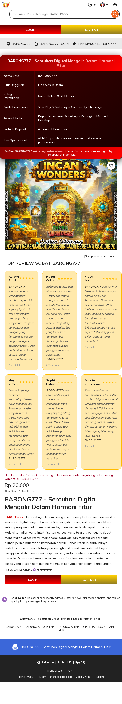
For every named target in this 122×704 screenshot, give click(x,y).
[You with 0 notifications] (104, 4)
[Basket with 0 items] (115, 4)
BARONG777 (17, 286)
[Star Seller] (34, 570)
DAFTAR (91, 29)
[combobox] (59, 14)
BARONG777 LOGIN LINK (40, 626)
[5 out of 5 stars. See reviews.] (45, 569)
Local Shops (83, 676)
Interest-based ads (61, 676)
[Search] (115, 14)
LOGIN (30, 29)
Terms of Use (25, 676)
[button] (61, 662)
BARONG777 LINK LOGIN (73, 626)
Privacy (41, 676)
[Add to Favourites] (111, 166)
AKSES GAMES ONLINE (18, 569)
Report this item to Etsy (99, 257)
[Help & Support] (91, 4)
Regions (99, 676)
